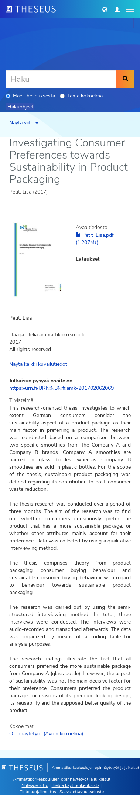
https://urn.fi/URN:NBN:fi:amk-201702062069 (61, 388)
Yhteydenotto (35, 785)
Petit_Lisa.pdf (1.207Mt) (95, 239)
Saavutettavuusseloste (81, 792)
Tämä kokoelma (81, 95)
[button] (105, 9)
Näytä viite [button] (23, 122)
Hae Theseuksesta (30, 95)
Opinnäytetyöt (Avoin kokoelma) (46, 733)
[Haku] (61, 79)
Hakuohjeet (20, 106)
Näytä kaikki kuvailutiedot (38, 364)
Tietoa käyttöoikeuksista (75, 785)
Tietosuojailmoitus (38, 792)
